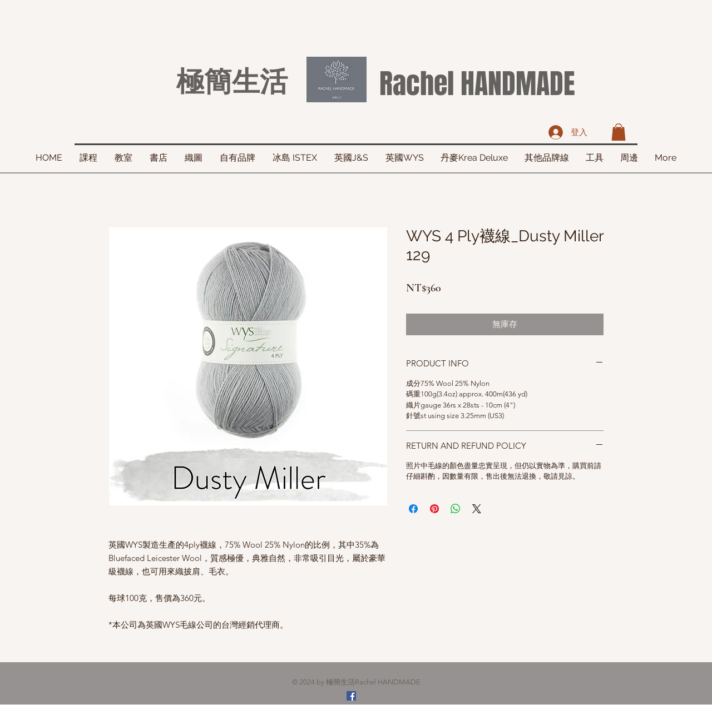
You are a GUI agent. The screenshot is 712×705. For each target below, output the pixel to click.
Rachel (416, 83)
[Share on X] (476, 508)
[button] (618, 132)
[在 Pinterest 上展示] (434, 508)
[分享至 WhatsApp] (455, 508)
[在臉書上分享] (413, 508)
